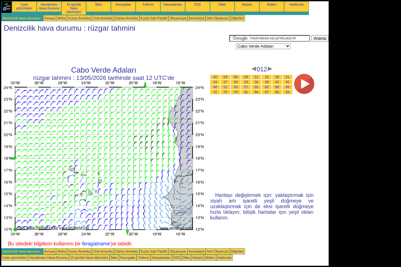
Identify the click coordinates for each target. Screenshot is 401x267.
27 (225, 82)
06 (236, 77)
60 (256, 87)
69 (287, 87)
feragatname (96, 243)
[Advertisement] (115, 49)
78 (236, 92)
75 (225, 92)
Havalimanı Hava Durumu (49, 6)
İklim (98, 4)
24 (215, 82)
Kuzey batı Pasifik (154, 18)
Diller (222, 4)
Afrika (61, 18)
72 (215, 92)
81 (246, 92)
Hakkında (296, 4)
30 (236, 82)
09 (246, 77)
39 (267, 82)
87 (267, 92)
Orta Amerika (102, 18)
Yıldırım (148, 4)
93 (287, 92)
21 (287, 77)
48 (215, 87)
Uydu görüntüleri (24, 6)
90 (277, 92)
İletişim (247, 4)
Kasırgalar (123, 4)
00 (215, 77)
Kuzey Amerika (79, 18)
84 (256, 92)
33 (246, 82)
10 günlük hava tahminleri (73, 8)
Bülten (271, 4)
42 (277, 82)
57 (246, 87)
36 (256, 82)
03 (225, 77)
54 (236, 87)
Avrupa (49, 18)
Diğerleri (237, 18)
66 (277, 87)
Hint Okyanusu (218, 18)
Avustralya (197, 18)
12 (256, 77)
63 (267, 87)
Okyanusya (177, 18)
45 (287, 82)
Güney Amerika (126, 18)
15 (267, 77)
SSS (197, 4)
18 (277, 77)
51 (225, 87)
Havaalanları (173, 4)
